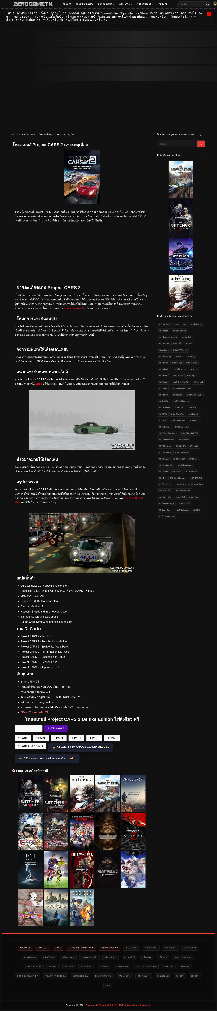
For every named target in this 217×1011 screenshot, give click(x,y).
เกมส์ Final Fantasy (181, 401)
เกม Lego (162, 420)
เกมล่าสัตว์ (180, 497)
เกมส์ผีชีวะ (192, 408)
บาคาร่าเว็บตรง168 (184, 957)
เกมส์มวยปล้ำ (194, 414)
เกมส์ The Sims (164, 446)
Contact (42, 948)
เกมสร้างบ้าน (184, 440)
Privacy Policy (109, 948)
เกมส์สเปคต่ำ (186, 337)
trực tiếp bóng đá (55, 976)
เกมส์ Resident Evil (181, 382)
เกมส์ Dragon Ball (182, 427)
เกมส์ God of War (165, 465)
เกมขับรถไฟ (163, 401)
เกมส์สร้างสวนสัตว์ (185, 465)
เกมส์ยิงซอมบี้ (163, 376)
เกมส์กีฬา (178, 357)
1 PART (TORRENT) (30, 746)
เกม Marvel (198, 382)
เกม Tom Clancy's (177, 478)
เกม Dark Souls (165, 510)
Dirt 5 (38, 383)
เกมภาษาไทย (163, 350)
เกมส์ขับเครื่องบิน (183, 484)
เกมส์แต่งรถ (194, 459)
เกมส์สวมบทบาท (179, 331)
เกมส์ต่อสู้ (191, 357)
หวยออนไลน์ (129, 957)
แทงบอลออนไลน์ (33, 967)
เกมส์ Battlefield (182, 452)
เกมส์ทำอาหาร (179, 459)
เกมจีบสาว (162, 388)
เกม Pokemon (164, 427)
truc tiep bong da (146, 967)
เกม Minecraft (191, 472)
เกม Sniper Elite (165, 497)
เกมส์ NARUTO (196, 478)
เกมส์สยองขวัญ (164, 357)
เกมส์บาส (196, 510)
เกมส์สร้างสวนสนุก (166, 504)
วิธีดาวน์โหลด (145, 4)
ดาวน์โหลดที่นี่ (55, 728)
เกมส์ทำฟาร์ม (180, 369)
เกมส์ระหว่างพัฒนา (166, 516)
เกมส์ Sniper (194, 497)
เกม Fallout (163, 472)
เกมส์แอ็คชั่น (196, 324)
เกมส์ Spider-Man (178, 420)
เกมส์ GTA (162, 414)
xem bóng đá (80, 976)
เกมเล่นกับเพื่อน (164, 491)
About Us (24, 948)
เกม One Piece (164, 452)
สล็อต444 (147, 957)
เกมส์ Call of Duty (194, 395)
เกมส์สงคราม (191, 363)
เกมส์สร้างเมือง (164, 369)
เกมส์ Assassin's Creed (181, 388)
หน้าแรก (67, 4)
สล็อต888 (69, 967)
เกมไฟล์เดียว (163, 324)
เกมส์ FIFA (179, 408)
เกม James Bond (183, 491)
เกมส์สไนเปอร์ (184, 504)
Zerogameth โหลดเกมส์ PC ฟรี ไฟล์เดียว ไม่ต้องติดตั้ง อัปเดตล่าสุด (118, 1005)
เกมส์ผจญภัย (163, 331)
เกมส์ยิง (188, 344)
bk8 (108, 986)
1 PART (23, 738)
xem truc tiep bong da (177, 967)
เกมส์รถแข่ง (177, 363)
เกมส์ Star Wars (177, 414)
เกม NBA (162, 478)
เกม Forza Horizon (166, 440)
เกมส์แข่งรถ (177, 395)
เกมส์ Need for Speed (167, 433)
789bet (180, 976)
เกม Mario (176, 472)
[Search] (207, 4)
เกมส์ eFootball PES (189, 433)
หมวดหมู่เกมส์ (106, 4)
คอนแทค (163, 4)
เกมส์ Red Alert (182, 510)
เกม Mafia (194, 446)
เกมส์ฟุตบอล (163, 382)
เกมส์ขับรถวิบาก (165, 484)
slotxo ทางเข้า (89, 957)
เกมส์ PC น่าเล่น (84, 4)
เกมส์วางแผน (163, 344)
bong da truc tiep (26, 976)
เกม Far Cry (195, 420)
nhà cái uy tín (103, 976)
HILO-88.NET (132, 948)
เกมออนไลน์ (181, 446)
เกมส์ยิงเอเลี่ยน (164, 408)
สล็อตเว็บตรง (152, 948)
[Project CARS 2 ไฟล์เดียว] (82, 572)
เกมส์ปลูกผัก (192, 376)
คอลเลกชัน (125, 4)
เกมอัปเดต (198, 484)
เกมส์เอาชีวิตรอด (180, 350)
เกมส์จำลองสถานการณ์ (167, 337)
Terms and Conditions (81, 948)
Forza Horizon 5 (74, 308)
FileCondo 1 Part (28, 728)
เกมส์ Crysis (163, 459)
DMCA (57, 948)
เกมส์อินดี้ (177, 344)
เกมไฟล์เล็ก (163, 363)
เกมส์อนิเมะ (178, 376)
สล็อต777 (163, 957)
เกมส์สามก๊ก (163, 395)
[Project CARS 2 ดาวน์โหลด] (82, 449)
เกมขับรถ (194, 369)
